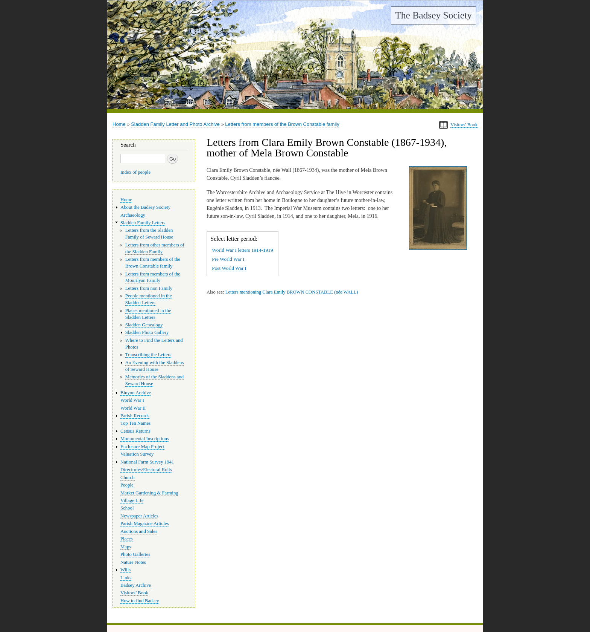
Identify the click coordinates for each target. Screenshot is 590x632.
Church (127, 477)
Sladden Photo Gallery (147, 332)
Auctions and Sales (138, 531)
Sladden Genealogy (144, 324)
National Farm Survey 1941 (147, 462)
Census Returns (135, 431)
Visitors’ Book (134, 592)
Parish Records (134, 415)
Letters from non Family (148, 288)
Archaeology (132, 215)
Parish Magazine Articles (144, 523)
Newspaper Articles (139, 516)
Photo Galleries (135, 554)
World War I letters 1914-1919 (242, 250)
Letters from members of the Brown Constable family (282, 124)
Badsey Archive (135, 585)
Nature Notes (133, 562)
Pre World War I (228, 259)
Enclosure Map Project (142, 446)
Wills (125, 569)
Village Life (131, 500)
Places (126, 539)
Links (125, 577)
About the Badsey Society (145, 207)
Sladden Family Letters (142, 222)
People (127, 485)
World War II (133, 408)
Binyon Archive (135, 392)
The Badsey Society (433, 15)
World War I (132, 400)
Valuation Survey (137, 454)
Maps (125, 546)
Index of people (135, 172)
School (127, 508)
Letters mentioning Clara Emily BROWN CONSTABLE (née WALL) (291, 292)
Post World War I (229, 268)
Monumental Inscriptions (144, 438)
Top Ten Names (135, 423)
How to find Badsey (139, 600)
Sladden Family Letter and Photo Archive (175, 124)
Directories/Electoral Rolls (146, 469)
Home (119, 124)
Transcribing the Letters (148, 354)
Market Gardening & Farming (149, 493)
